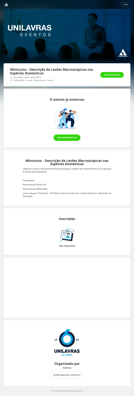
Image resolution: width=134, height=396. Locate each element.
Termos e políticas (58, 391)
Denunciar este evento (74, 391)
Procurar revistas (67, 137)
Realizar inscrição (112, 75)
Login (126, 4)
